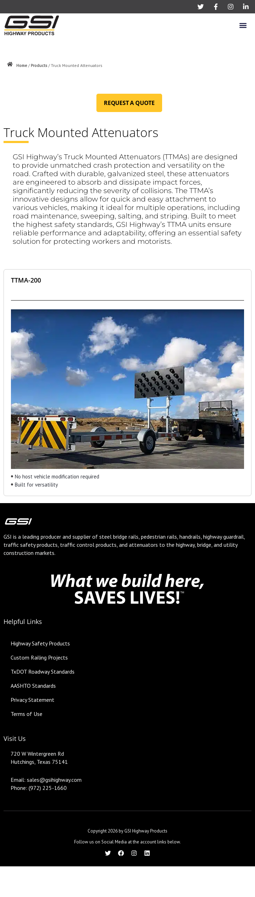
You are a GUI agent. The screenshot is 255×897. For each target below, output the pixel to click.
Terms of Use (26, 713)
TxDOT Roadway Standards (43, 671)
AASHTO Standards (33, 685)
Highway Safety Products (40, 643)
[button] (243, 25)
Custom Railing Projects (39, 657)
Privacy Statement (32, 699)
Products (39, 65)
